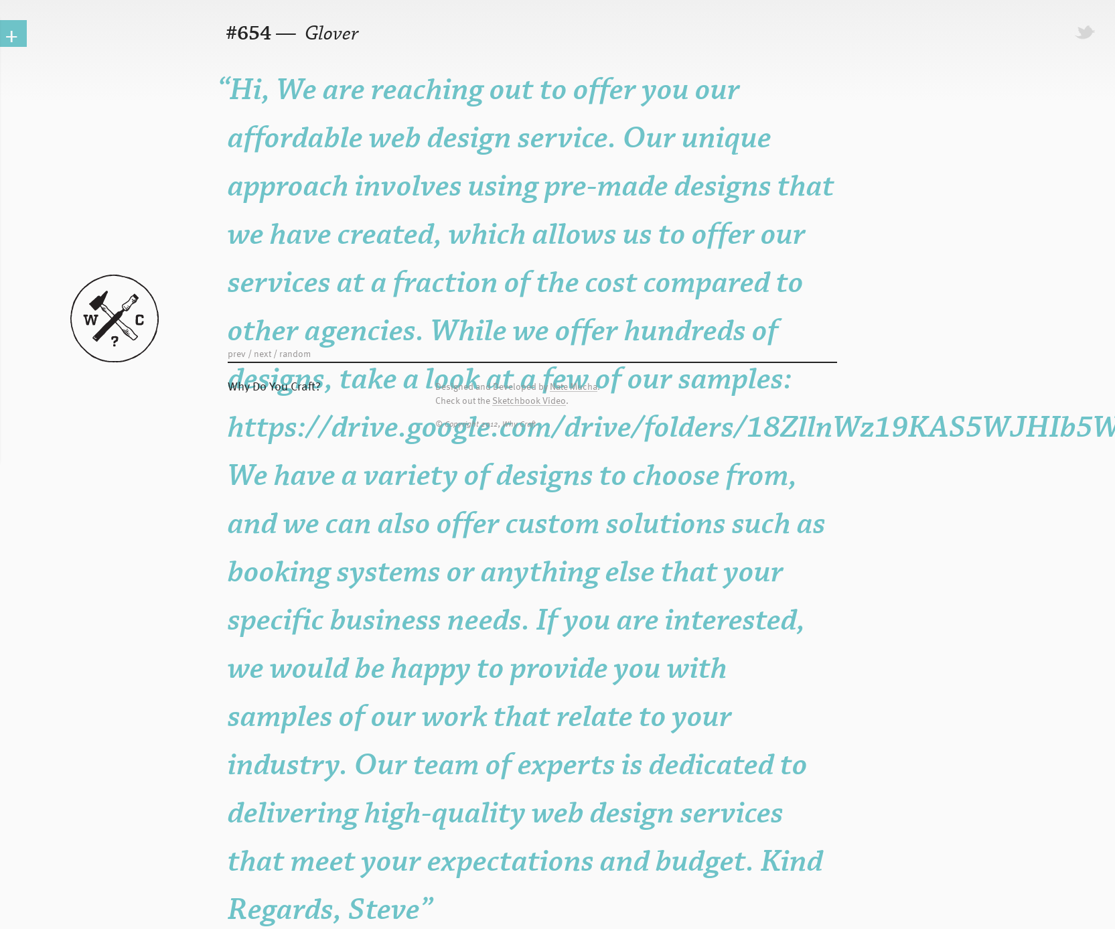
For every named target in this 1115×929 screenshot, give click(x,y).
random (295, 353)
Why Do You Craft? (274, 385)
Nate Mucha (573, 387)
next (262, 353)
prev (237, 353)
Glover (330, 34)
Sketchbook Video (529, 401)
